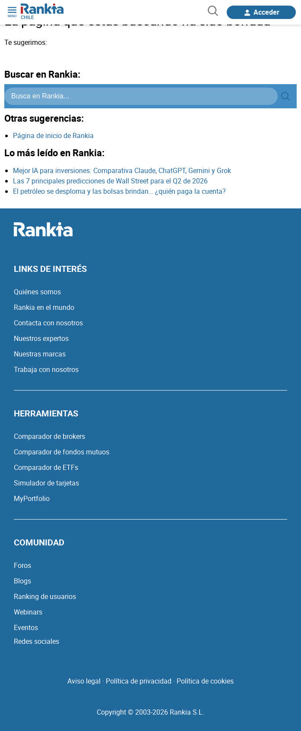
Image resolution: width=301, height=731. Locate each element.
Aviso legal (84, 681)
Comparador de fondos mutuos (61, 452)
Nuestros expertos (41, 338)
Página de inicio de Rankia (53, 135)
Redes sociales (36, 641)
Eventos (26, 627)
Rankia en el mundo (44, 307)
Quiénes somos (37, 291)
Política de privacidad (138, 681)
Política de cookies (205, 681)
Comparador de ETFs (46, 467)
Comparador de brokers (49, 436)
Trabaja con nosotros (46, 369)
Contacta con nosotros (48, 323)
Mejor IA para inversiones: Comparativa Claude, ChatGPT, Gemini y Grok (122, 170)
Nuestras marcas (40, 354)
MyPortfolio (32, 498)
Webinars (28, 612)
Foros (22, 565)
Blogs (22, 581)
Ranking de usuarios (45, 596)
